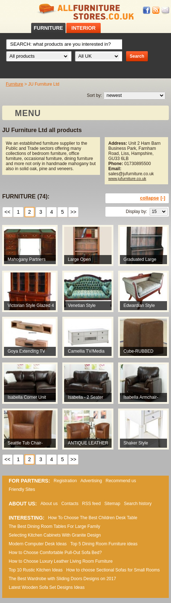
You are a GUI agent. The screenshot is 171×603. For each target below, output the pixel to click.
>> (73, 212)
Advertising (91, 480)
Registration (65, 480)
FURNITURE (48, 28)
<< (7, 212)
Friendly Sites (22, 489)
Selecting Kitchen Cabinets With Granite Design (55, 535)
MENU (28, 113)
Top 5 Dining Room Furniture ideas (103, 543)
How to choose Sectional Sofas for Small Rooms (113, 570)
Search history (138, 503)
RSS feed (156, 10)
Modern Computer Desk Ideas (38, 543)
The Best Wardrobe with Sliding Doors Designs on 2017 (62, 578)
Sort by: (94, 95)
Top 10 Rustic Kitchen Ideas (36, 570)
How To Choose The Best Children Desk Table (92, 517)
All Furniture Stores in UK (85, 12)
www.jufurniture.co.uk (127, 178)
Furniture (14, 84)
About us (49, 503)
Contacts (69, 503)
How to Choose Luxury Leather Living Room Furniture (61, 561)
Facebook (147, 10)
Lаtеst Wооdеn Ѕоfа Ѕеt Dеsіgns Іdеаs (46, 587)
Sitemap (112, 503)
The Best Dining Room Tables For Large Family (54, 526)
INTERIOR (83, 28)
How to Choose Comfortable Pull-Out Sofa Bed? (55, 552)
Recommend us (120, 480)
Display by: (136, 211)
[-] (162, 198)
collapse (149, 198)
